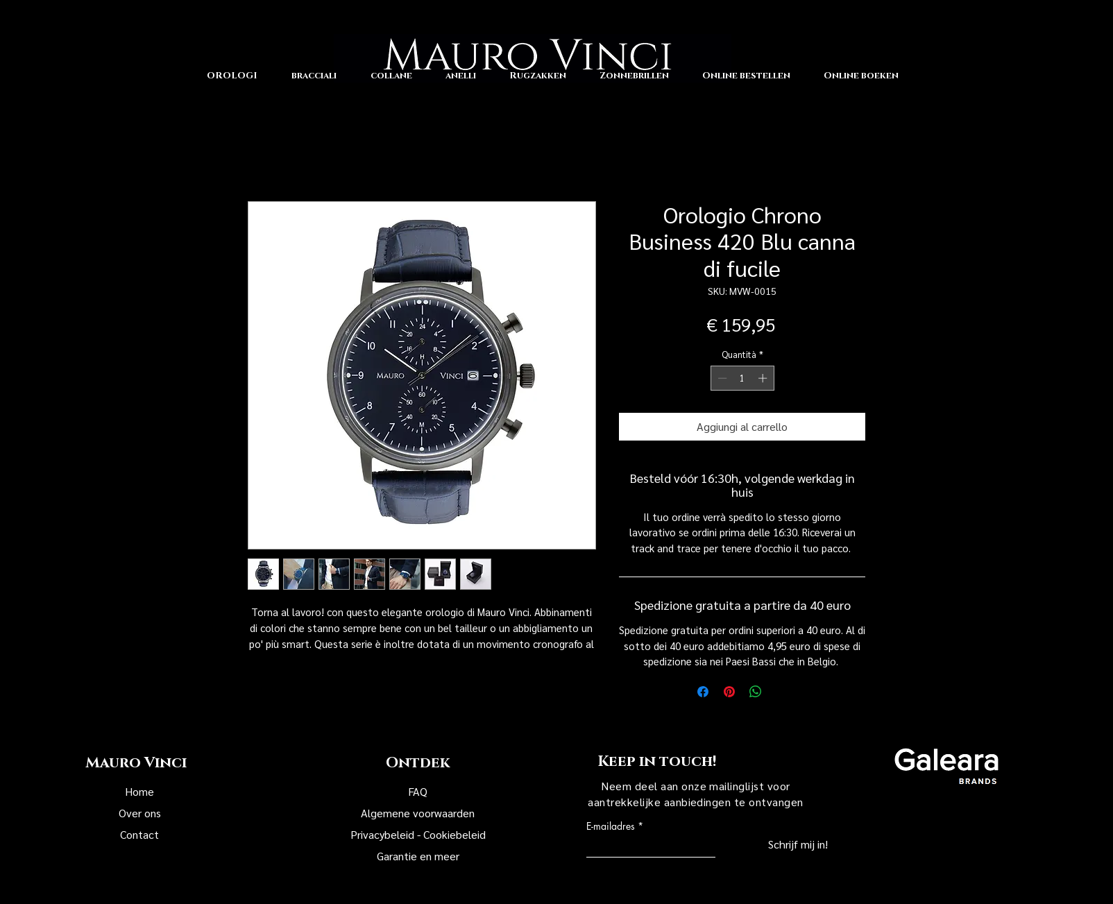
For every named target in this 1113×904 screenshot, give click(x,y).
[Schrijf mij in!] (771, 845)
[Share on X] (782, 691)
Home (139, 791)
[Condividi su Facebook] (703, 691)
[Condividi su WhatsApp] (755, 691)
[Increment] (764, 378)
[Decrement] (721, 378)
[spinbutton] (742, 378)
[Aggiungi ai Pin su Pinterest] (729, 691)
